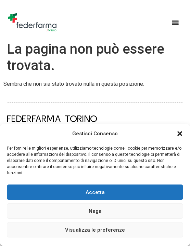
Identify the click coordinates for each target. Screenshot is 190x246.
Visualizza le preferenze (95, 230)
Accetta (95, 192)
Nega (95, 211)
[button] (179, 133)
